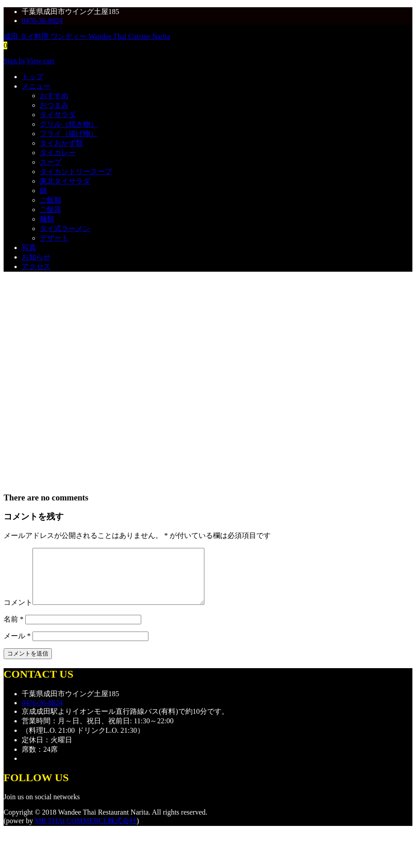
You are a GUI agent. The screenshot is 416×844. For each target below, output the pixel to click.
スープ (50, 162)
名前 (13, 630)
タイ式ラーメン (65, 228)
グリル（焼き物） (68, 124)
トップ (32, 76)
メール (17, 647)
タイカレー (58, 152)
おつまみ (54, 105)
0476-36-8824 (42, 20)
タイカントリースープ (76, 171)
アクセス (36, 266)
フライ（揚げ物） (68, 133)
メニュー (36, 86)
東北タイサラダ (65, 181)
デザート (54, 238)
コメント (18, 613)
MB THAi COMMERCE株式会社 (86, 831)
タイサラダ (58, 114)
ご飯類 (50, 200)
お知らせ (36, 257)
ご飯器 (50, 209)
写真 (29, 247)
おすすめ (54, 95)
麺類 (47, 219)
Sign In (14, 61)
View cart (40, 61)
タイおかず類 (61, 143)
